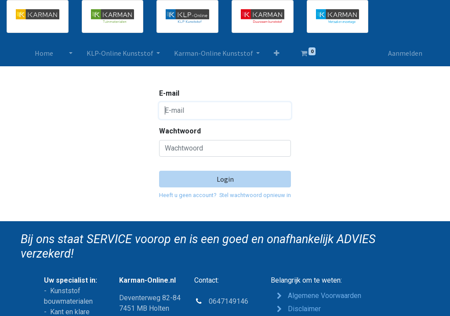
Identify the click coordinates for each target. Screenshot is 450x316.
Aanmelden (405, 53)
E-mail (169, 93)
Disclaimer (304, 309)
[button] (277, 53)
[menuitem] (44, 53)
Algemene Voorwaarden (324, 295)
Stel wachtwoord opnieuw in (255, 195)
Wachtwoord (180, 131)
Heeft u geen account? (187, 195)
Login (225, 179)
